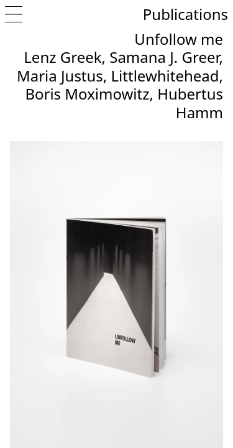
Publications (185, 14)
